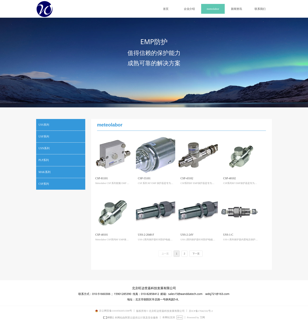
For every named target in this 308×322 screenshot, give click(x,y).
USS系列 (43, 124)
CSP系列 (43, 183)
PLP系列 (43, 160)
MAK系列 (44, 172)
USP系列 (43, 136)
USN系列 (44, 148)
